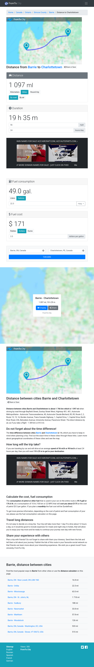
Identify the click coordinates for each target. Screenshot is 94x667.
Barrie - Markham (15, 614)
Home (10, 12)
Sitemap (9, 647)
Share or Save (70, 67)
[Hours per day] (41, 130)
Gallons (21, 198)
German (9, 661)
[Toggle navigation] (86, 3)
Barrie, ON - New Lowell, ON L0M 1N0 (23, 580)
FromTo (13, 3)
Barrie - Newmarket (16, 609)
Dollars (22, 231)
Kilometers (14, 92)
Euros (30, 231)
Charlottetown (51, 67)
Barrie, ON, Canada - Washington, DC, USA (25, 626)
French (9, 658)
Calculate (47, 257)
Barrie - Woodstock (16, 620)
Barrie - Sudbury (14, 603)
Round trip (34, 92)
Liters (12, 198)
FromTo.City (26, 649)
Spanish (9, 655)
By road (13, 97)
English (9, 649)
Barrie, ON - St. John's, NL (18, 597)
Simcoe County (40, 12)
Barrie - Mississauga (16, 591)
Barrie (51, 12)
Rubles (13, 231)
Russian (9, 652)
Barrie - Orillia (13, 586)
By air (22, 97)
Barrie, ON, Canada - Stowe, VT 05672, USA (25, 632)
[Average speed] (44, 125)
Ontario (28, 12)
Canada (19, 12)
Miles (24, 92)
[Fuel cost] (38, 236)
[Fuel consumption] (43, 203)
